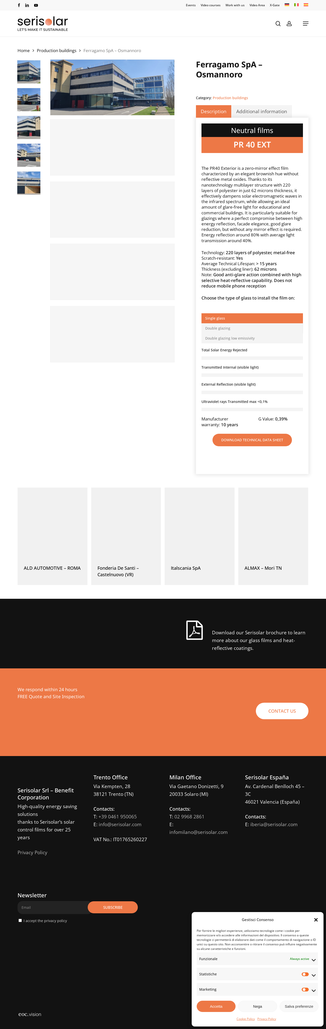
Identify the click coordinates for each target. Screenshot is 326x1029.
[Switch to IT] (296, 5)
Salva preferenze (299, 1006)
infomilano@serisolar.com (198, 832)
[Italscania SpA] (200, 522)
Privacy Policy (266, 1019)
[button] (315, 919)
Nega (257, 1006)
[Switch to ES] (306, 5)
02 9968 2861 (189, 816)
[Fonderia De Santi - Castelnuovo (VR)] (126, 522)
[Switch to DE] (287, 5)
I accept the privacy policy (45, 920)
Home (24, 50)
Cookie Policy (246, 1019)
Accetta (216, 1006)
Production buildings (56, 50)
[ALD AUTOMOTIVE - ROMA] (52, 522)
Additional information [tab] (261, 111)
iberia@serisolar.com (274, 824)
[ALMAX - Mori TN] (273, 522)
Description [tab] (214, 111)
